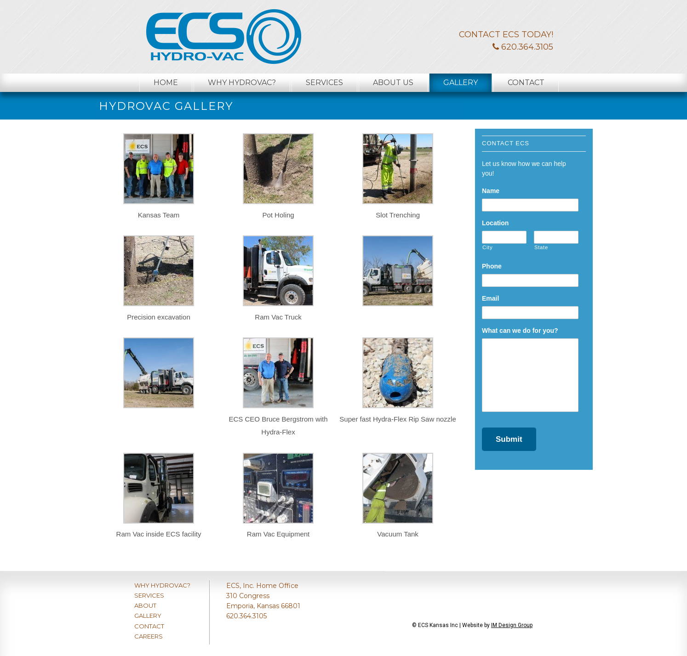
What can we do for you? (520, 330)
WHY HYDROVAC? (162, 585)
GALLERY (147, 615)
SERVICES (149, 595)
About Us (393, 82)
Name (490, 190)
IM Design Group (511, 625)
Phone (492, 266)
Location (495, 223)
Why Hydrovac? (242, 82)
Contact (526, 82)
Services (324, 82)
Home (166, 82)
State (541, 247)
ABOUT (145, 605)
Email (490, 298)
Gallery (460, 82)
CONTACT (149, 626)
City (487, 247)
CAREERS (148, 636)
